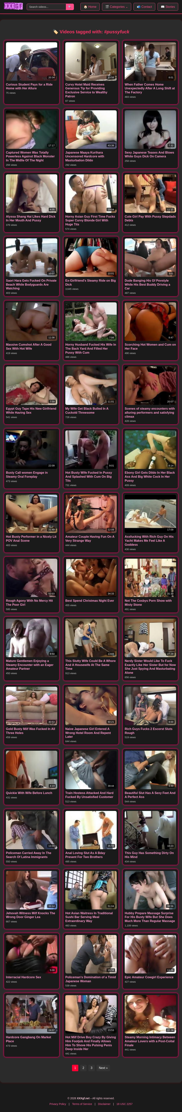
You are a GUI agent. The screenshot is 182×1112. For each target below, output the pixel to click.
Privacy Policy (57, 1104)
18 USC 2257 (124, 1104)
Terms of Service (82, 1104)
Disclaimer (104, 1104)
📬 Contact (144, 6)
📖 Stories (168, 6)
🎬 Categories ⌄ (116, 6)
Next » (103, 1068)
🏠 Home (90, 6)
